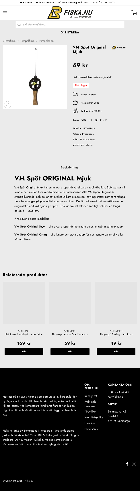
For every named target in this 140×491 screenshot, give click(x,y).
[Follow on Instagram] (134, 464)
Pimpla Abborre (87, 139)
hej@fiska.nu (115, 397)
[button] (5, 12)
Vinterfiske (9, 41)
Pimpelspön (46, 41)
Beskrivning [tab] (69, 167)
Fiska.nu (89, 145)
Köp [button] (24, 351)
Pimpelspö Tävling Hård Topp (116, 334)
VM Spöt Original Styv (29, 226)
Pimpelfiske (27, 41)
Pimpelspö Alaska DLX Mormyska (70, 334)
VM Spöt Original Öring (30, 234)
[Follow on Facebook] (127, 464)
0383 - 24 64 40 (118, 392)
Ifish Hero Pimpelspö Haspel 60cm (24, 334)
